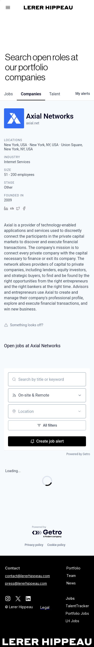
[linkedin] (28, 598)
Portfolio (73, 568)
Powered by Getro (78, 454)
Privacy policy (34, 545)
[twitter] (18, 598)
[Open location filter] (79, 411)
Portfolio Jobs (77, 613)
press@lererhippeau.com (26, 583)
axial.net (32, 123)
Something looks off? (23, 325)
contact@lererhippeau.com (27, 576)
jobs (8, 94)
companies (31, 94)
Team (71, 575)
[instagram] (7, 598)
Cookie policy (56, 545)
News (71, 583)
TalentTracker (77, 606)
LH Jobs (72, 621)
